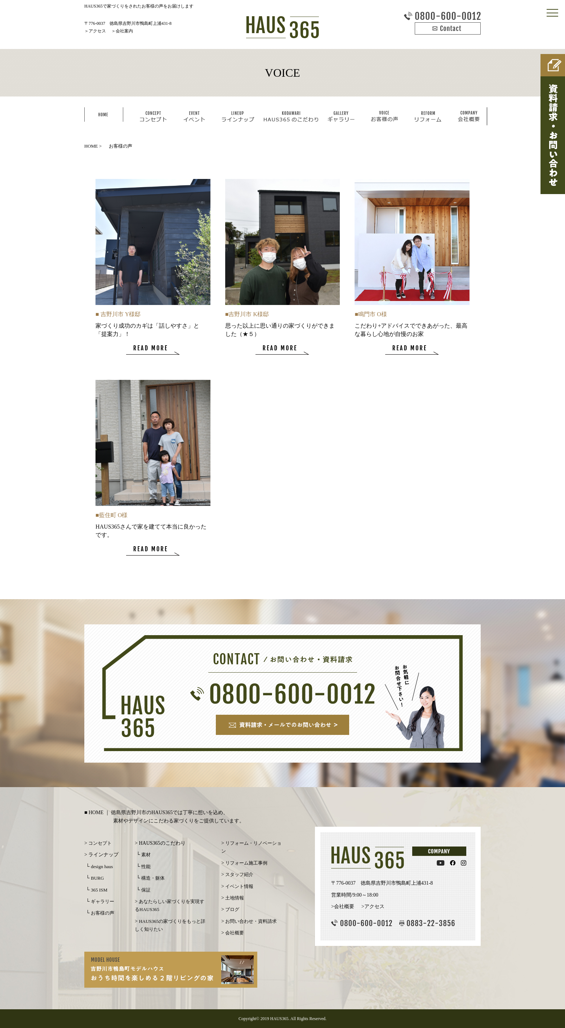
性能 (146, 866)
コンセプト (100, 843)
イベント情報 (239, 886)
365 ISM (99, 890)
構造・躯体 (153, 878)
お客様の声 (102, 913)
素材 (146, 854)
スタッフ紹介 (239, 874)
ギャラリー (102, 901)
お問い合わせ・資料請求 (251, 921)
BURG (97, 878)
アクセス (97, 30)
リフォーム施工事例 (246, 863)
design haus (102, 866)
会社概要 (234, 932)
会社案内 (124, 30)
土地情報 (234, 898)
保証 (146, 890)
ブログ (232, 909)
